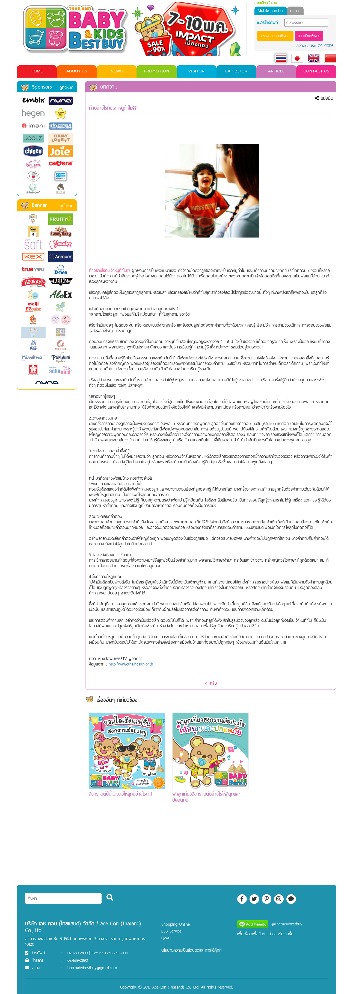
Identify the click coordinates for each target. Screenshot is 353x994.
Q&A (165, 937)
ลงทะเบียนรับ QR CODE (315, 45)
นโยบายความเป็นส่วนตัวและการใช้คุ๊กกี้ (191, 950)
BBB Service (171, 931)
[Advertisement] (294, 794)
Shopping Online (175, 924)
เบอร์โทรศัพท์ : (268, 22)
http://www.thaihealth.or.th (131, 664)
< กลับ (211, 683)
